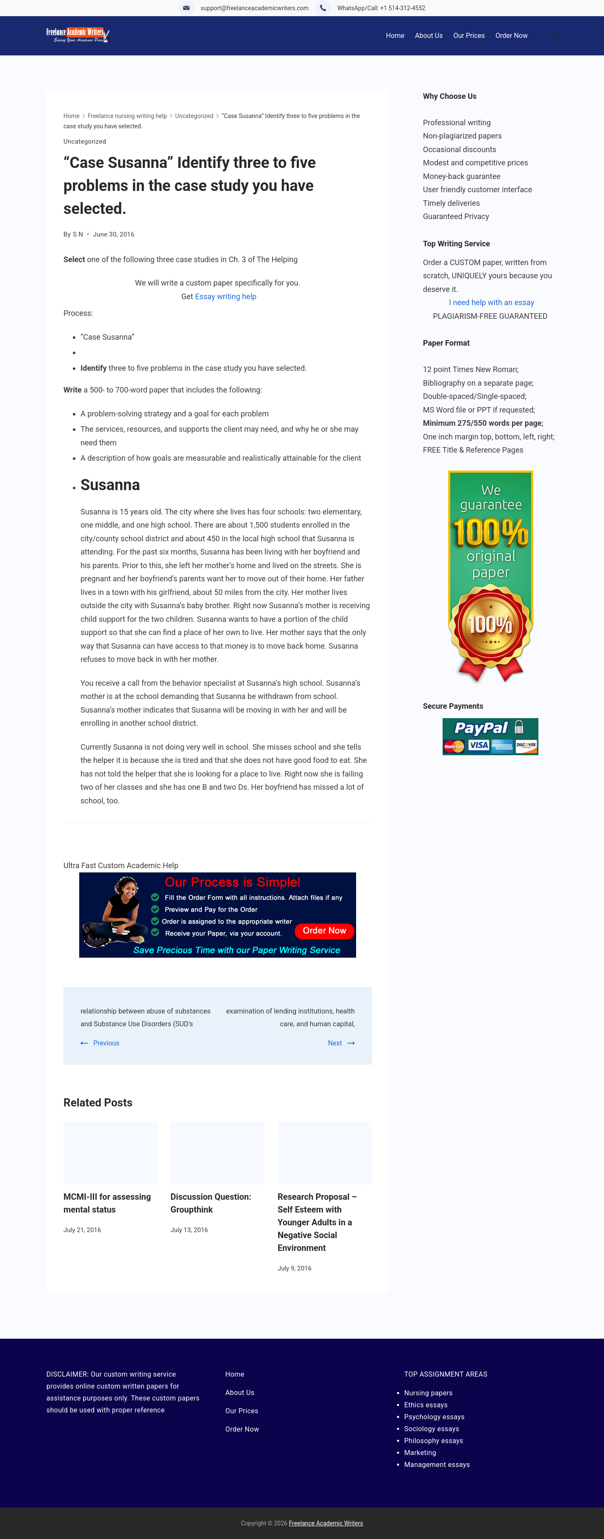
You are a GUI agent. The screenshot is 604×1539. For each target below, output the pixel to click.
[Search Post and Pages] (554, 35)
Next (335, 1043)
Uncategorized (84, 141)
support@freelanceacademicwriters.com (255, 8)
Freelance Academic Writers (326, 1523)
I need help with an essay (491, 302)
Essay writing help (225, 296)
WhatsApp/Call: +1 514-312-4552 (381, 8)
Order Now (511, 36)
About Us (429, 36)
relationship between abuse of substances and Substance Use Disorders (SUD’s (140, 1023)
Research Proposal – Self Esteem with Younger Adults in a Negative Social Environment (317, 1235)
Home (395, 36)
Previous (106, 1056)
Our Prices (469, 36)
